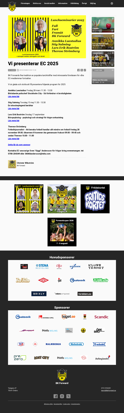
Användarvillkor (58, 404)
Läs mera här (13, 96)
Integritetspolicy (75, 404)
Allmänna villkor (48, 404)
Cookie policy (66, 404)
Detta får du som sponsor (19, 144)
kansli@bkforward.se (108, 391)
